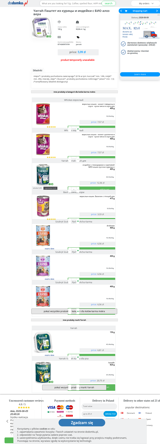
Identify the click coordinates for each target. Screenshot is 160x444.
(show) (55, 411)
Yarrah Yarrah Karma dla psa (95, 285)
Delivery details (138, 383)
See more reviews (24, 386)
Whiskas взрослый (52, 99)
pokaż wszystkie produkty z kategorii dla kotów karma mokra (74, 268)
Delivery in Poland (99, 383)
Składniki (37, 70)
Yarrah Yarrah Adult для (52, 142)
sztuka (80, 139)
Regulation (89, 404)
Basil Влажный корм (95, 143)
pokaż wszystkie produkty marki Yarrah (74, 326)
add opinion (22, 379)
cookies (43, 428)
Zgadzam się (82, 422)
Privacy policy (91, 408)
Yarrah (52, 285)
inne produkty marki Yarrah (74, 277)
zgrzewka (93, 139)
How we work (90, 399)
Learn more (140, 74)
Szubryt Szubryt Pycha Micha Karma (52, 185)
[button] (7, 367)
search (108, 3)
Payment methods (61, 383)
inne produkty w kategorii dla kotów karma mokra (74, 92)
